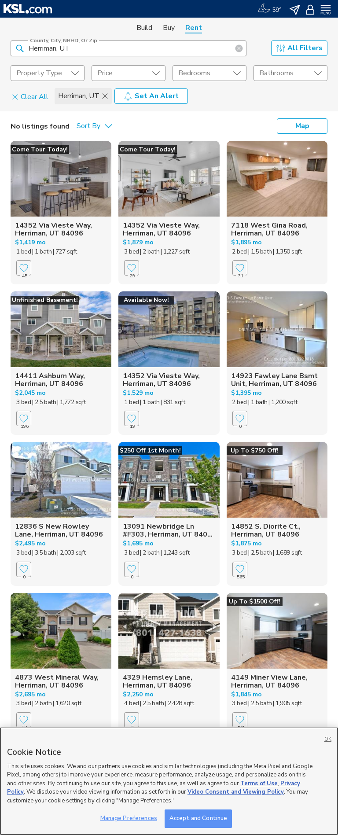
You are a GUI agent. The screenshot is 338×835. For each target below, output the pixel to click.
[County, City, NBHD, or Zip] (128, 48)
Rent (193, 28)
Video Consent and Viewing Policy (235, 792)
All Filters (299, 48)
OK (327, 739)
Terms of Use (259, 783)
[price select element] (128, 73)
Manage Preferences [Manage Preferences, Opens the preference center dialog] (128, 818)
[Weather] (269, 9)
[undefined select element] (47, 73)
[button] (19, 48)
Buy (169, 28)
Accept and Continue (198, 818)
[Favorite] (23, 268)
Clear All (30, 96)
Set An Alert (151, 96)
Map (302, 126)
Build (144, 28)
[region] (169, 781)
